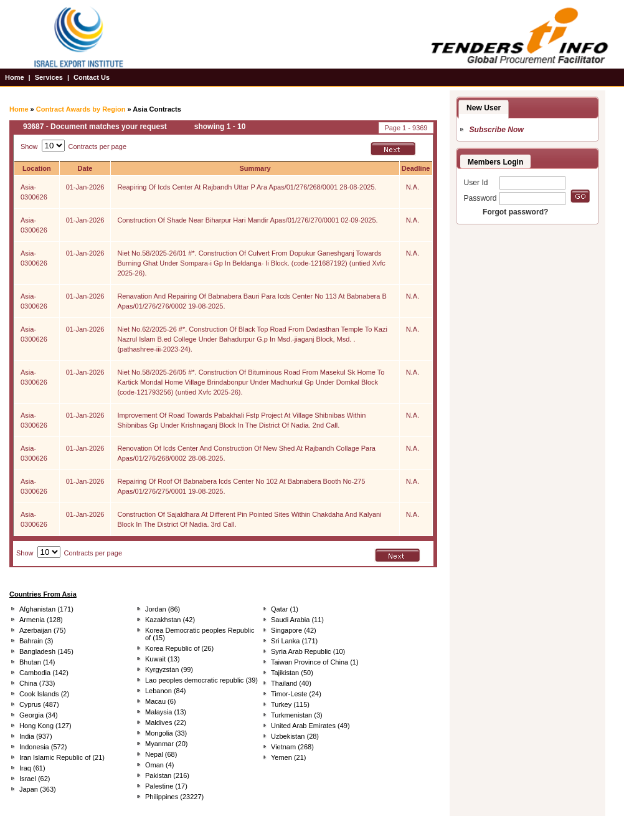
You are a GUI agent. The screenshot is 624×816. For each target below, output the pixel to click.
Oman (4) (159, 765)
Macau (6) (160, 701)
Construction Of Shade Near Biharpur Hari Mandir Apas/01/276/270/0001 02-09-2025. (247, 220)
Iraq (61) (32, 768)
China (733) (37, 683)
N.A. (412, 187)
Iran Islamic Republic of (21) (62, 757)
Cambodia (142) (44, 672)
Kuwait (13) (162, 659)
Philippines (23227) (174, 796)
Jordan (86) (162, 609)
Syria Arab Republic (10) (308, 651)
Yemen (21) (288, 757)
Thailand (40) (291, 683)
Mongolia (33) (166, 733)
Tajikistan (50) (292, 672)
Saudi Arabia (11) (297, 619)
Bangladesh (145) (46, 651)
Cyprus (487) (39, 704)
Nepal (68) (161, 754)
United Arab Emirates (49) (310, 725)
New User (483, 107)
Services (49, 77)
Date (85, 168)
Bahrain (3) (36, 641)
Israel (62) (34, 778)
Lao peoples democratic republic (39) (201, 680)
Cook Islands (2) (44, 694)
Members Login (495, 162)
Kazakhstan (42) (170, 619)
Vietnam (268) (292, 747)
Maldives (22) (165, 722)
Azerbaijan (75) (42, 630)
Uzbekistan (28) (295, 736)
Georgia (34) (38, 715)
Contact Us (91, 77)
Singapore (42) (293, 630)
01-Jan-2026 (85, 187)
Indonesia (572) (43, 747)
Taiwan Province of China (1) (315, 662)
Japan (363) (37, 789)
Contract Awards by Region (81, 109)
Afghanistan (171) (46, 609)
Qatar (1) (284, 609)
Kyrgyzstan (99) (169, 669)
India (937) (35, 736)
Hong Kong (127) (45, 725)
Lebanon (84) (165, 690)
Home (14, 77)
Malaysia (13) (165, 712)
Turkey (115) (290, 704)
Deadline (416, 168)
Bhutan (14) (37, 662)
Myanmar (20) (166, 743)
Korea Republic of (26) (179, 648)
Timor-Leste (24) (296, 694)
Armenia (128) (41, 619)
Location (36, 168)
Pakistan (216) (167, 775)
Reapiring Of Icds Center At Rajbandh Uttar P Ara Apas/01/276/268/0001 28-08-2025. (246, 187)
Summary (254, 168)
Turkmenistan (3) (297, 715)
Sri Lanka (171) (294, 641)
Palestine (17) (166, 786)
